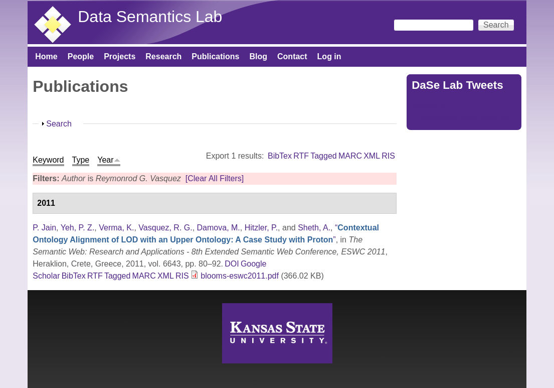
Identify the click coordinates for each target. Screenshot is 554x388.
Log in (329, 56)
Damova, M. (218, 227)
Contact (292, 56)
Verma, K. (116, 227)
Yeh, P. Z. (78, 227)
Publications (215, 56)
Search (59, 123)
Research (163, 56)
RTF (301, 156)
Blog (258, 56)
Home (46, 56)
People (81, 56)
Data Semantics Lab (150, 17)
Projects (119, 56)
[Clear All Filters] (215, 178)
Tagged (323, 156)
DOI (232, 264)
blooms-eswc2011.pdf (240, 276)
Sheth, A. (314, 227)
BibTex (280, 156)
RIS (388, 156)
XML (371, 156)
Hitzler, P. (261, 227)
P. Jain (44, 227)
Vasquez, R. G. (165, 227)
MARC (350, 156)
